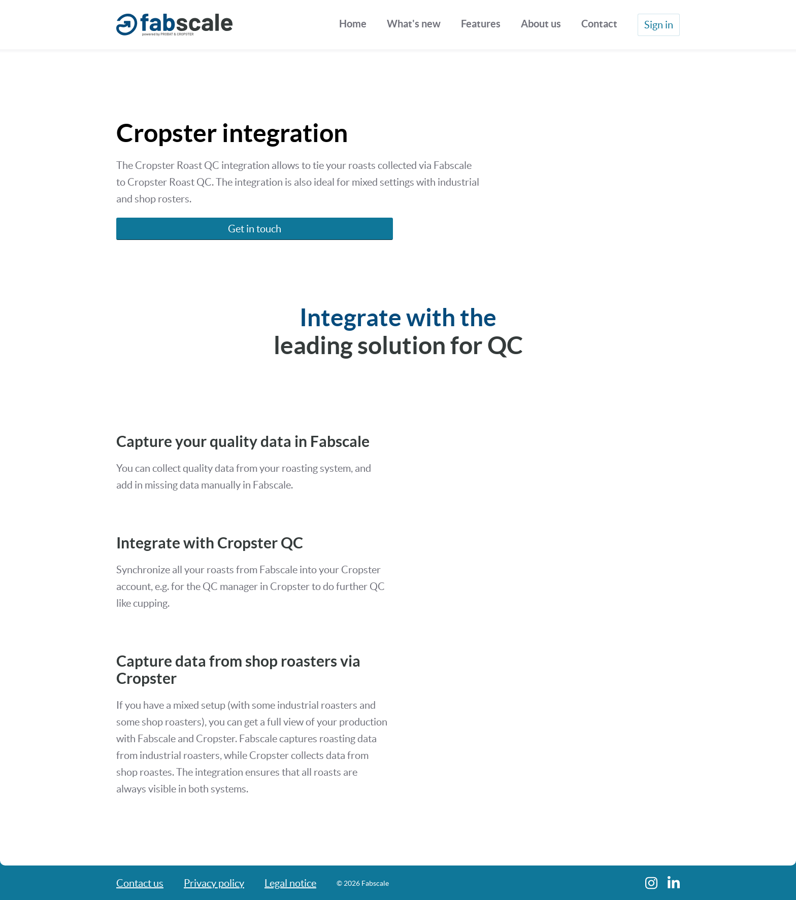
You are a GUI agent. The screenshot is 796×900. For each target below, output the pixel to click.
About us (541, 23)
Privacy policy (214, 883)
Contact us (139, 883)
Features (481, 23)
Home (353, 23)
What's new (414, 23)
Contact (599, 23)
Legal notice (290, 883)
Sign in (658, 24)
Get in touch (254, 228)
